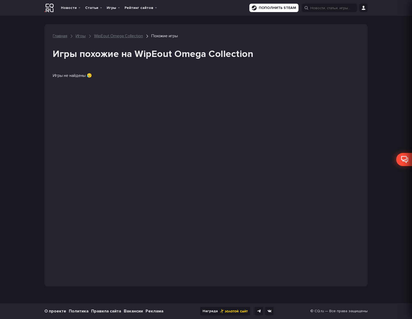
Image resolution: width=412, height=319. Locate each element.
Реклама (154, 311)
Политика (79, 311)
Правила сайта (106, 311)
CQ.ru (319, 311)
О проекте (55, 311)
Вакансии (133, 311)
